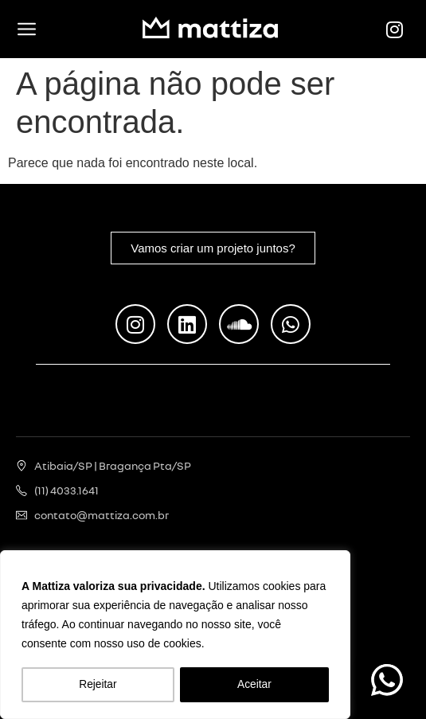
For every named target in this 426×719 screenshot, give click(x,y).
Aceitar (254, 684)
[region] (175, 635)
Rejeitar (98, 684)
